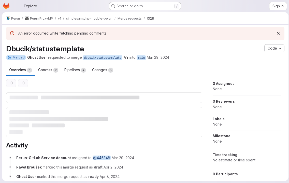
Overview (20, 70)
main (141, 58)
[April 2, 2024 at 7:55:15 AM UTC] (113, 167)
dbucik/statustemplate (102, 58)
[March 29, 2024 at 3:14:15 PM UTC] (123, 157)
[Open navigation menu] (15, 6)
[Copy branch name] (126, 57)
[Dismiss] (277, 33)
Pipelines (75, 70)
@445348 (101, 157)
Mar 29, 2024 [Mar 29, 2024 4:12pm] (158, 57)
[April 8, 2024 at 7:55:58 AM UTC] (110, 176)
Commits (48, 70)
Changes (102, 70)
